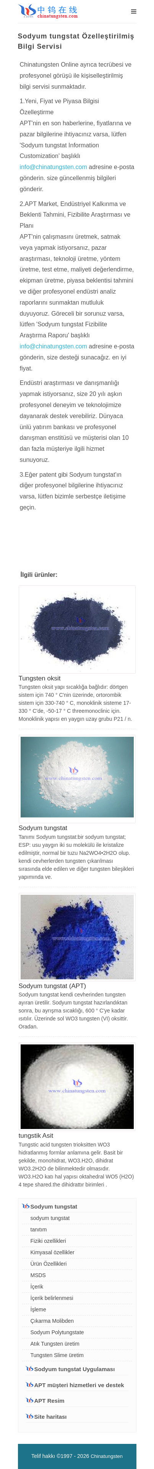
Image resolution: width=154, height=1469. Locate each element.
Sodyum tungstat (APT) (52, 986)
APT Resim (49, 1400)
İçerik (37, 1287)
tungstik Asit (36, 1135)
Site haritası (50, 1416)
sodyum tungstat (50, 1218)
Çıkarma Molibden (52, 1321)
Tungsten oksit (40, 678)
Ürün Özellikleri (49, 1264)
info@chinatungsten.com (54, 167)
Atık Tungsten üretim (55, 1344)
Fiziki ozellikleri (48, 1241)
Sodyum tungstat (43, 828)
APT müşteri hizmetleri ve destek (75, 1384)
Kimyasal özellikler (53, 1252)
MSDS (38, 1275)
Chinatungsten (107, 1456)
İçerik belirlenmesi (52, 1298)
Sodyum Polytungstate (57, 1332)
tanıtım (39, 1229)
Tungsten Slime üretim (57, 1355)
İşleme (38, 1309)
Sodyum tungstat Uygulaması (70, 1368)
